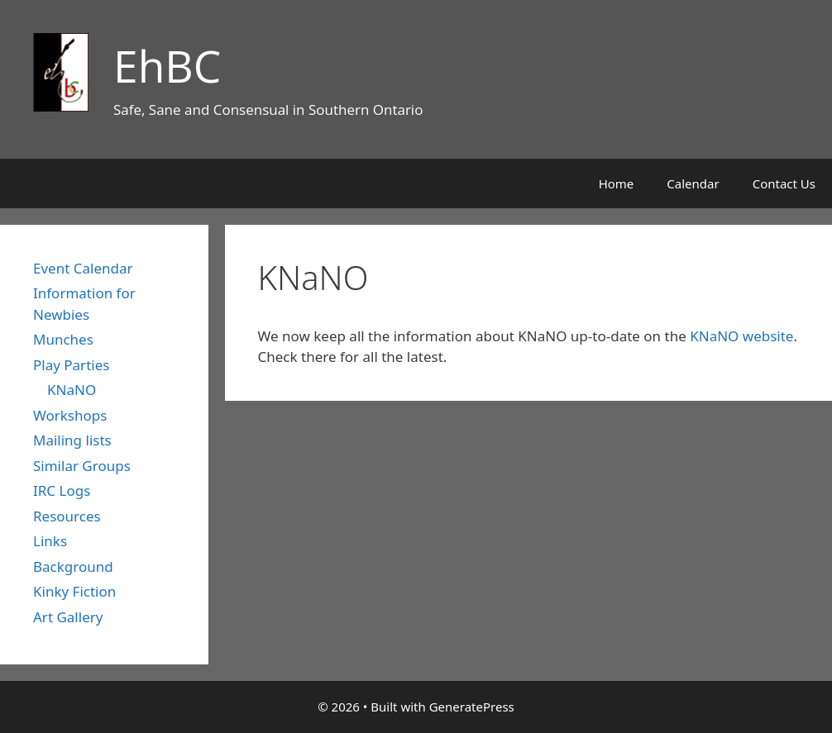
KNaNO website (741, 335)
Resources (67, 516)
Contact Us (784, 183)
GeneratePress (471, 706)
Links (50, 540)
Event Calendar (83, 268)
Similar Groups (82, 465)
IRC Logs (61, 490)
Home (616, 183)
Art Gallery (68, 616)
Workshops (70, 415)
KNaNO (71, 389)
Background (73, 566)
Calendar (693, 183)
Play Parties (71, 364)
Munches (63, 339)
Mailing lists (72, 440)
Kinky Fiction (74, 591)
